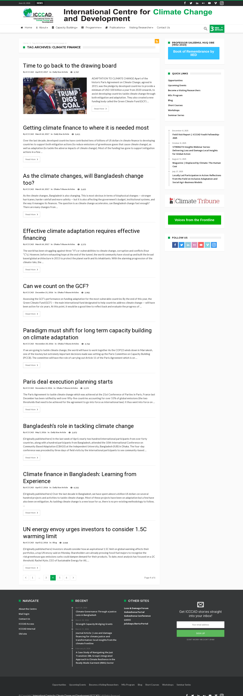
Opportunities (175, 80)
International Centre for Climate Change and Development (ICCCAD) (66, 693)
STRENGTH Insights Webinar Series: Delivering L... (69, 3)
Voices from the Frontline (194, 220)
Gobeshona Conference (137, 613)
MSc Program (175, 95)
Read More (93, 108)
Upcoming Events (177, 85)
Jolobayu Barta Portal (136, 621)
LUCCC (127, 617)
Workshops (173, 110)
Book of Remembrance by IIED (193, 53)
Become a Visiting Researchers (184, 90)
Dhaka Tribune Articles (64, 186)
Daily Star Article (60, 72)
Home (25, 43)
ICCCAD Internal (27, 626)
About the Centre (28, 606)
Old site (23, 631)
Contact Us (24, 616)
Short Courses (175, 105)
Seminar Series (176, 115)
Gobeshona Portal (134, 609)
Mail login (24, 611)
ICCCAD (30, 72)
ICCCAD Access (26, 621)
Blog (55, 540)
